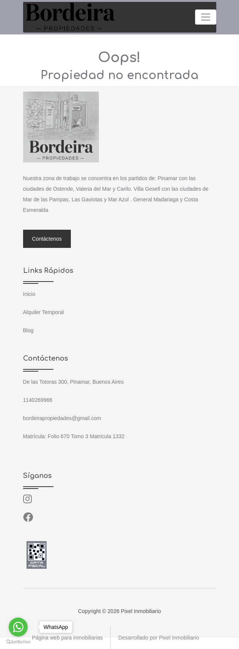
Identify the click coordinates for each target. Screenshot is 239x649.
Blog (28, 330)
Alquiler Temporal (43, 312)
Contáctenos (47, 239)
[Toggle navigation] (205, 17)
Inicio (29, 294)
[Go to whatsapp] (18, 627)
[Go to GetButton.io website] (18, 641)
